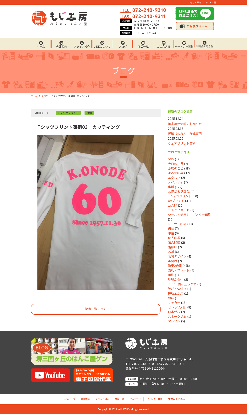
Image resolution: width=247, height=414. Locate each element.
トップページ (68, 399)
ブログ (123, 46)
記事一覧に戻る (96, 308)
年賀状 (172, 261)
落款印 (172, 247)
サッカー (174, 302)
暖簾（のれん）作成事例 (185, 133)
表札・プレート (178, 270)
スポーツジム (177, 316)
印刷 (171, 274)
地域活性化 (175, 279)
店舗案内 (61, 46)
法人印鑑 (174, 242)
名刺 (171, 251)
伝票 (171, 228)
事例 (89, 113)
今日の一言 (175, 163)
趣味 (171, 298)
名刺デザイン (177, 256)
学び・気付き (177, 288)
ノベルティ (175, 182)
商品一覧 (143, 46)
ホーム (41, 46)
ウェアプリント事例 (182, 143)
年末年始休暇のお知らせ (185, 123)
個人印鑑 (174, 237)
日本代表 (174, 311)
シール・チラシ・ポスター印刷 (189, 214)
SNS (171, 159)
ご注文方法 (163, 46)
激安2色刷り (176, 265)
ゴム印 (172, 205)
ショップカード (178, 210)
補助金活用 (175, 293)
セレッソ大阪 (177, 307)
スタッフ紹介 (82, 46)
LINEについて (102, 46)
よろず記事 (175, 173)
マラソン (174, 321)
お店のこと (175, 168)
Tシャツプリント (68, 113)
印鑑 (171, 233)
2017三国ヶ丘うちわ (182, 284)
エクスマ (174, 177)
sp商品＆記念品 (179, 191)
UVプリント (176, 200)
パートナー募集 (184, 46)
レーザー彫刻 (177, 223)
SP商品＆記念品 (204, 46)
